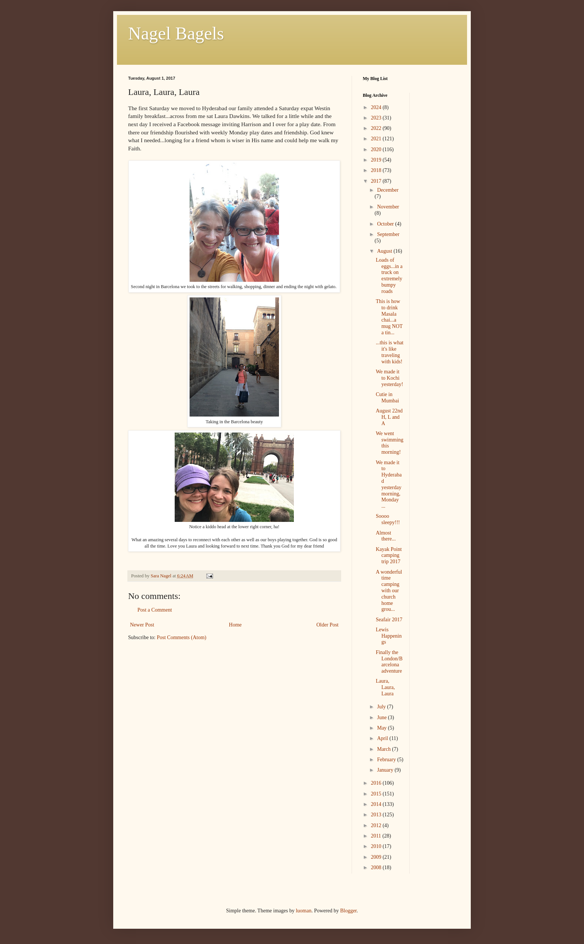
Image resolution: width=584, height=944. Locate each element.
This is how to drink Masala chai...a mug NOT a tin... (389, 317)
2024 (377, 107)
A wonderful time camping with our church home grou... (389, 590)
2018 (377, 170)
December (388, 190)
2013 (377, 814)
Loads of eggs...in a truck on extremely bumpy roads (389, 275)
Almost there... (386, 536)
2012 (377, 825)
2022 (377, 128)
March (384, 749)
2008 (377, 867)
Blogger (348, 910)
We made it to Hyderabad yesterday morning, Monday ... (389, 484)
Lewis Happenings (389, 636)
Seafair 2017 (389, 619)
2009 (377, 857)
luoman (303, 910)
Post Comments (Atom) (181, 637)
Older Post (328, 625)
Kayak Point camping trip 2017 (389, 555)
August (385, 251)
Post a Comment (154, 610)
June (382, 717)
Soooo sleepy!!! (388, 519)
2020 (377, 149)
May (382, 728)
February (387, 759)
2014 (377, 804)
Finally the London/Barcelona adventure (389, 662)
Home (235, 625)
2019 (377, 160)
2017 (377, 181)
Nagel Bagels (176, 33)
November (388, 207)
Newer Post (142, 625)
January (385, 770)
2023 (377, 118)
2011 (377, 836)
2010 (377, 846)
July (382, 706)
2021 (377, 138)
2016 (377, 783)
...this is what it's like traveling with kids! (389, 352)
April (383, 738)
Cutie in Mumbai (387, 398)
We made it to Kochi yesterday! (389, 378)
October (386, 224)
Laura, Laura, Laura (385, 687)
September (388, 234)
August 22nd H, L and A (389, 417)
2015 (377, 794)
